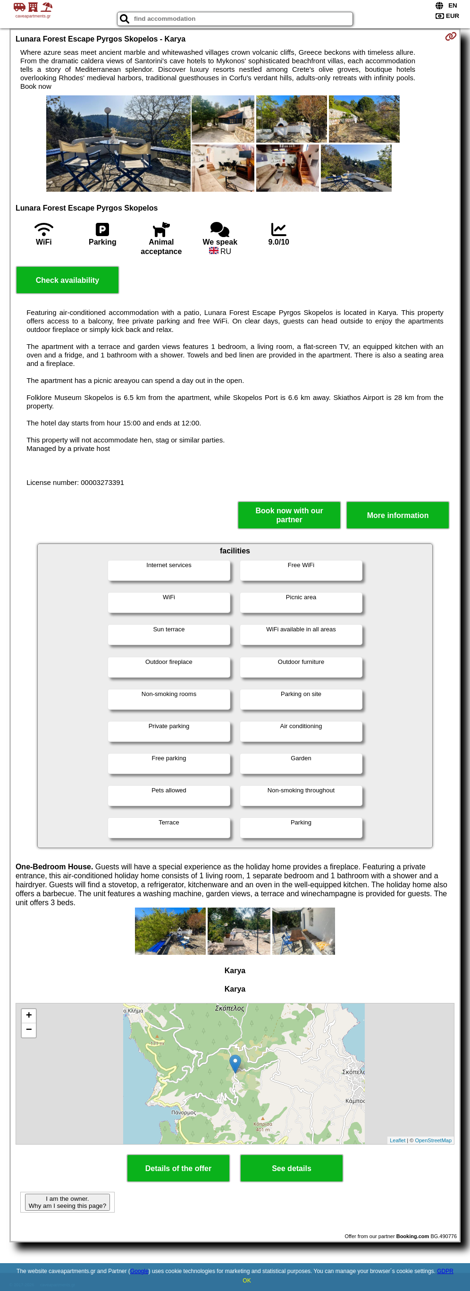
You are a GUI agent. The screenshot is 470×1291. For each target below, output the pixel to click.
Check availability (67, 280)
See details (291, 1168)
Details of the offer (178, 1168)
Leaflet (397, 1140)
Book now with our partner (289, 515)
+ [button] (29, 1016)
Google (139, 1271)
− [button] (29, 1030)
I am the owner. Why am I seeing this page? (67, 1202)
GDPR (445, 1271)
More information (398, 515)
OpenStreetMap (433, 1140)
